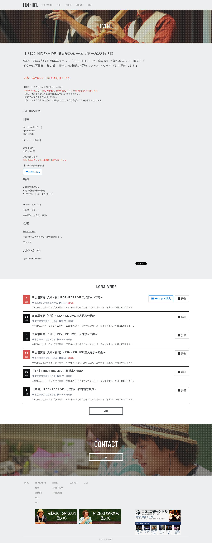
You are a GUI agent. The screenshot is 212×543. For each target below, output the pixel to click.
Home (26, 482)
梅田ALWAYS (29, 231)
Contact (79, 4)
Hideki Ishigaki (57, 487)
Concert (38, 492)
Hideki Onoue (57, 492)
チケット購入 (32, 172)
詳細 (182, 298)
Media (37, 497)
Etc (36, 502)
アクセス (27, 242)
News (37, 487)
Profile (55, 482)
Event (59, 4)
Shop (90, 4)
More (106, 410)
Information (40, 482)
